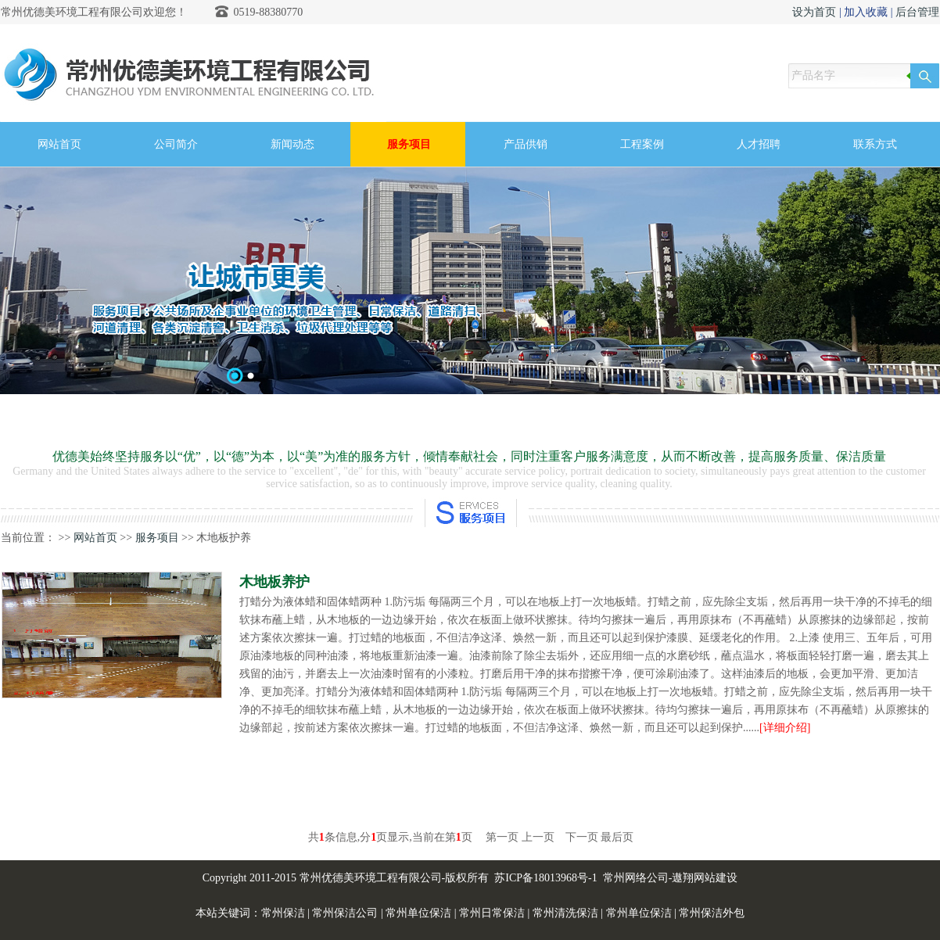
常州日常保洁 (492, 913)
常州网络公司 (636, 878)
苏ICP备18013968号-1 (545, 878)
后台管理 (917, 12)
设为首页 (814, 12)
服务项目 (157, 538)
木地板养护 (274, 582)
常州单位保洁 (418, 913)
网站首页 (95, 538)
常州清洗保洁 (565, 913)
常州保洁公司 (345, 913)
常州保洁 (283, 913)
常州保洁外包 (711, 913)
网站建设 (715, 878)
